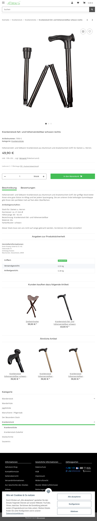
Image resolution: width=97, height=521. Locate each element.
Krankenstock (8, 422)
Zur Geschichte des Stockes (16, 485)
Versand (23, 158)
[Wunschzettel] (78, 2)
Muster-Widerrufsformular (46, 485)
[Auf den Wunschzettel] (89, 31)
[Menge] (20, 176)
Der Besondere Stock (11, 417)
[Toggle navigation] (3, 1)
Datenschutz (40, 467)
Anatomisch (62, 261)
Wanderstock (7, 398)
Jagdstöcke (6, 408)
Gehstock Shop (11, 467)
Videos (8, 489)
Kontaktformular (12, 471)
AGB (37, 471)
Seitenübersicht (11, 476)
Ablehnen (74, 511)
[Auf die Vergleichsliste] (83, 31)
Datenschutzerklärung (14, 513)
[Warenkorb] (88, 2)
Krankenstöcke (17, 141)
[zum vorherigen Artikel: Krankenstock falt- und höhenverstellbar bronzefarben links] (87, 20)
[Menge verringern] (5, 176)
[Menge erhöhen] (43, 176)
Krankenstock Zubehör (13, 432)
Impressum (40, 476)
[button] (72, 2)
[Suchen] (45, 9)
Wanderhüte (7, 403)
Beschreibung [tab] (9, 188)
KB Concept (41, 518)
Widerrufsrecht (41, 480)
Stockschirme (7, 437)
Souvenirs (6, 441)
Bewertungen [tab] (28, 188)
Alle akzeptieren (74, 497)
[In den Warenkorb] (73, 176)
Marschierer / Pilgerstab (12, 412)
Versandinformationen (14, 480)
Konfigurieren (74, 504)
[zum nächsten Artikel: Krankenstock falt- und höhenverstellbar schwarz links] (92, 20)
